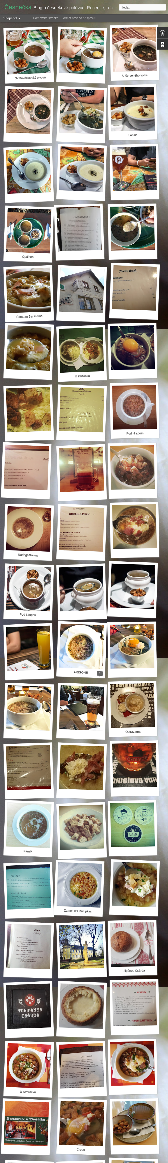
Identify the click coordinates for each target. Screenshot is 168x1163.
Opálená (28, 257)
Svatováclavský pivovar (31, 77)
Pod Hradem (135, 433)
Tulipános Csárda (133, 971)
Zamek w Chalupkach (78, 911)
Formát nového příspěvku (78, 18)
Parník (27, 851)
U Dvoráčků (28, 1092)
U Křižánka (82, 376)
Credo (81, 1149)
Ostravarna (133, 731)
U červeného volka (135, 75)
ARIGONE (81, 672)
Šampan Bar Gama (29, 316)
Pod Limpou (28, 615)
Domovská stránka (45, 18)
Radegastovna (28, 555)
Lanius (133, 135)
